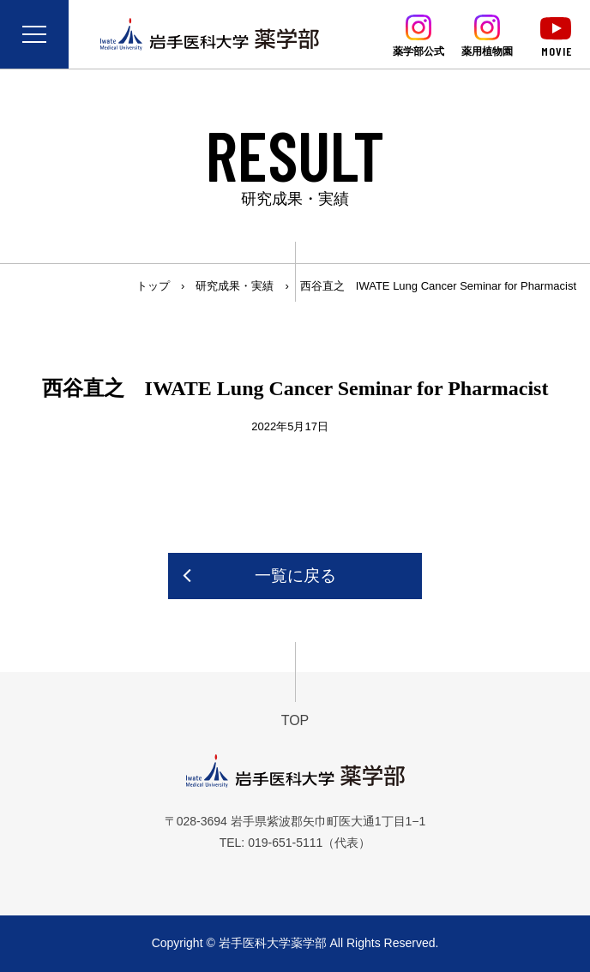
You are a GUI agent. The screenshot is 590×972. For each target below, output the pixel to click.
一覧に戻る (295, 576)
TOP (295, 720)
